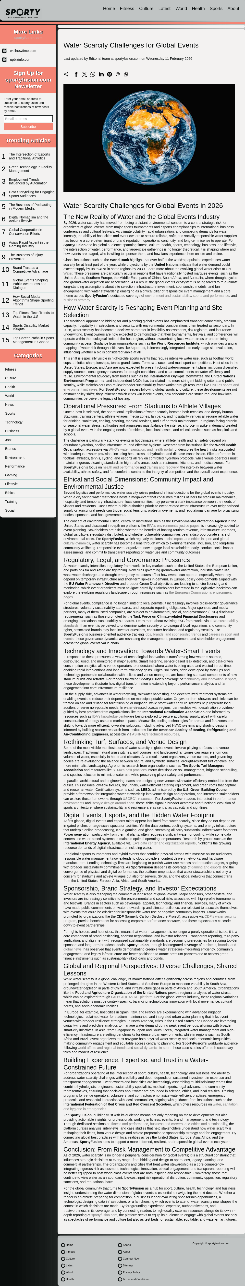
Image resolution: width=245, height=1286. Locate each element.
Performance (15, 466)
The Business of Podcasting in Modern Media (30, 206)
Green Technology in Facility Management (30, 169)
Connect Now (131, 1258)
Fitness (127, 8)
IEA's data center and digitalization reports (164, 843)
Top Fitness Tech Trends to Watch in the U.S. (33, 314)
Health (198, 8)
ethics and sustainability (209, 1124)
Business (12, 431)
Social (9, 510)
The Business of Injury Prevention (26, 257)
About (233, 8)
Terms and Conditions (136, 1279)
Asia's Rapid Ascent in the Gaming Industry (29, 244)
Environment (14, 457)
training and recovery (163, 467)
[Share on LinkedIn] (101, 74)
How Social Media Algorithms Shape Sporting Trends (33, 300)
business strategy (76, 300)
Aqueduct (138, 348)
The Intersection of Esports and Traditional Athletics (29, 156)
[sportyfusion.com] (23, 10)
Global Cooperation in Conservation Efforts (25, 231)
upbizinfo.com (20, 59)
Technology (14, 422)
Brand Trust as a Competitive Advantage (30, 269)
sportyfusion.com (104, 1215)
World (181, 8)
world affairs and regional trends (102, 1048)
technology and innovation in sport (210, 679)
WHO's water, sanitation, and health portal (140, 449)
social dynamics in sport (152, 1048)
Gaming (11, 475)
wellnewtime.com (23, 51)
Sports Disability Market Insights (31, 327)
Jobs (8, 440)
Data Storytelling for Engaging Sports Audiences (32, 194)
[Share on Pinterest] (109, 74)
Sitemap (128, 1265)
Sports (216, 8)
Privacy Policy (131, 1272)
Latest (165, 8)
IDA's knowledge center (110, 716)
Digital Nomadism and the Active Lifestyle (28, 219)
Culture (146, 8)
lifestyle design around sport (113, 803)
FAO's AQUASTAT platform (131, 997)
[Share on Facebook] (76, 74)
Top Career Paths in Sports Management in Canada (33, 340)
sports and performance (211, 296)
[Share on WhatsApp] (92, 74)
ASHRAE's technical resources (155, 734)
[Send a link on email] (117, 74)
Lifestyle (11, 484)
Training (11, 502)
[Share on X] (84, 74)
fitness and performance (129, 1124)
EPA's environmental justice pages (173, 526)
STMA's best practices (130, 770)
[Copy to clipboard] (126, 74)
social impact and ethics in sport (188, 539)
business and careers (166, 1124)
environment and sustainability (168, 296)
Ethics (9, 493)
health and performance (121, 467)
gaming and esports (206, 867)
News (9, 405)
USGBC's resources (138, 799)
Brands (10, 449)
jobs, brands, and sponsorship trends (173, 634)
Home (109, 8)
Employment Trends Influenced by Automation (28, 181)
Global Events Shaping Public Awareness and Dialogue (30, 284)
